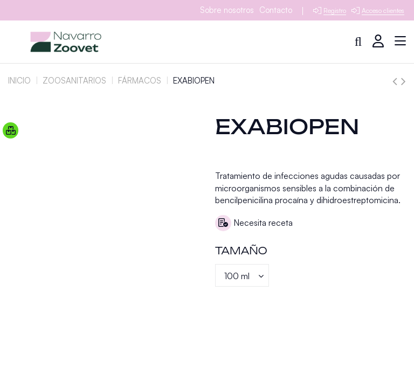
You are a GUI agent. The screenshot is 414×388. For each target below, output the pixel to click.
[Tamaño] (242, 275)
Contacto (275, 10)
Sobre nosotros (227, 10)
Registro (334, 10)
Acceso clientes (383, 10)
